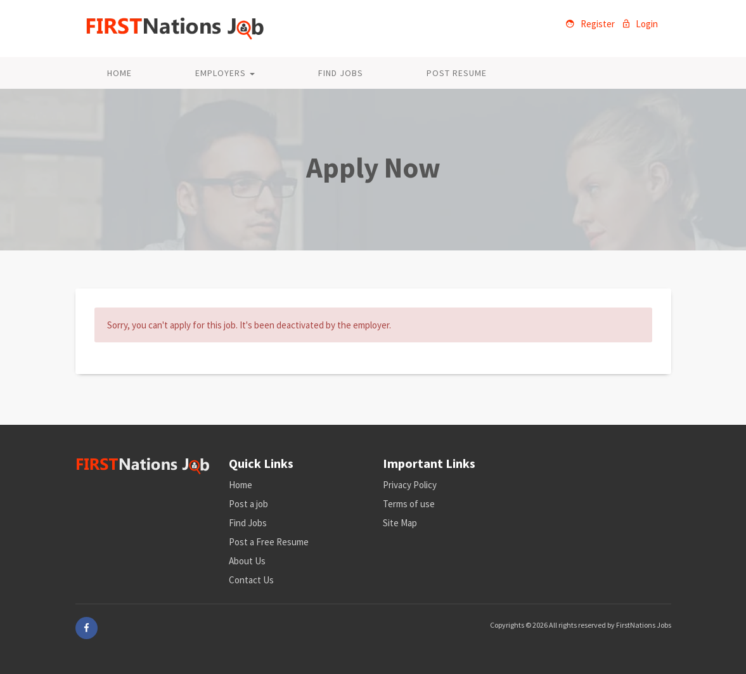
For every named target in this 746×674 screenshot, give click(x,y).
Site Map (400, 523)
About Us (247, 561)
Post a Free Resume (269, 542)
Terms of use (409, 504)
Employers (225, 73)
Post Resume (457, 73)
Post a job (248, 504)
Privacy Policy (410, 485)
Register (590, 24)
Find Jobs (340, 73)
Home (119, 73)
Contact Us (251, 580)
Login (640, 24)
